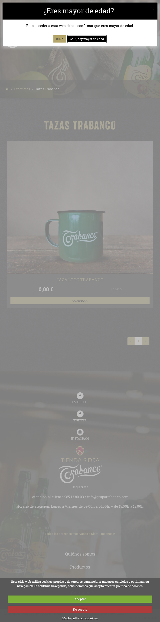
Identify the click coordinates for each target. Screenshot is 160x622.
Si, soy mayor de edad (87, 39)
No (59, 39)
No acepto (80, 609)
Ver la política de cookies (80, 618)
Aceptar (80, 599)
